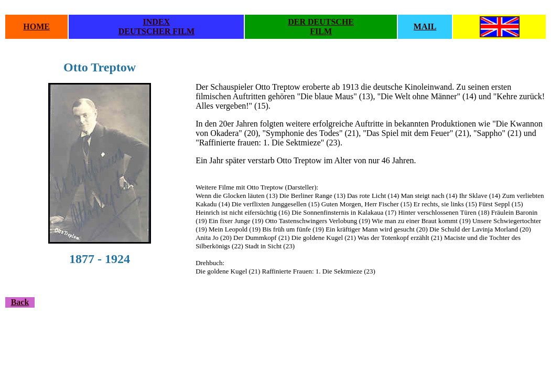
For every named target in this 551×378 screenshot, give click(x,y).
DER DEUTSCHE (321, 21)
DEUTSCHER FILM (156, 31)
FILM (321, 31)
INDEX (156, 21)
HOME (36, 26)
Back (20, 302)
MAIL (425, 26)
